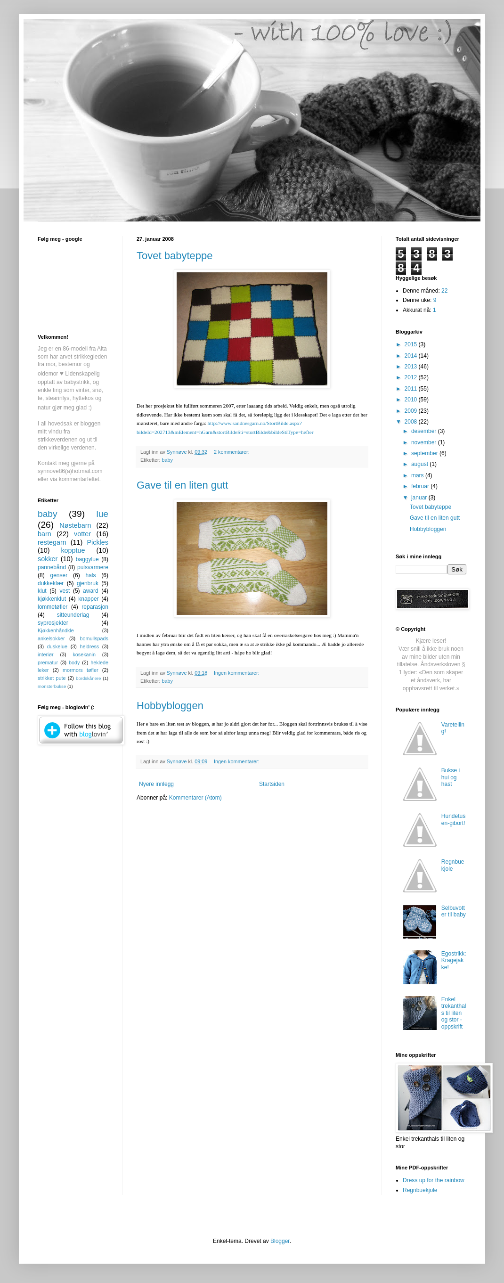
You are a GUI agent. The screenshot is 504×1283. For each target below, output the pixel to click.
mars (418, 475)
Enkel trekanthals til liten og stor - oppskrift (453, 1013)
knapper (88, 599)
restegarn (52, 542)
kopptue (73, 550)
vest (64, 591)
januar (420, 497)
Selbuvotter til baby (453, 911)
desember (424, 431)
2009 (412, 411)
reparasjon (94, 607)
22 (444, 290)
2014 (412, 355)
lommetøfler (52, 607)
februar (421, 486)
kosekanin (84, 654)
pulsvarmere (92, 567)
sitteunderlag (73, 615)
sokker (47, 559)
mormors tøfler (80, 670)
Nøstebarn (75, 525)
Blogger (280, 1241)
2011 (412, 388)
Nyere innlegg (156, 784)
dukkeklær (51, 583)
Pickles (97, 542)
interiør (46, 654)
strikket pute (51, 678)
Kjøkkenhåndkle (56, 630)
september (425, 453)
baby (167, 460)
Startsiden (272, 784)
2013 (412, 366)
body (74, 662)
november (424, 442)
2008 (412, 421)
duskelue (57, 646)
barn (44, 534)
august (420, 464)
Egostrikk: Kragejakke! (453, 960)
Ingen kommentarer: (237, 673)
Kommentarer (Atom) (195, 797)
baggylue (87, 559)
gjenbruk (87, 583)
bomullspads (94, 638)
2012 (412, 377)
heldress (89, 646)
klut (42, 591)
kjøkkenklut (52, 599)
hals (90, 575)
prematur (48, 662)
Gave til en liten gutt (182, 485)
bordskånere (88, 678)
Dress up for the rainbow (433, 1180)
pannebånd (52, 567)
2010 (412, 399)
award (90, 591)
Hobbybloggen (170, 705)
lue (102, 514)
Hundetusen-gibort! (453, 819)
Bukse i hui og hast (450, 777)
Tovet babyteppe (174, 256)
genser (58, 575)
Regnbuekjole (452, 865)
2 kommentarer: (232, 452)
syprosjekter (53, 623)
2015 (412, 344)
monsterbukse (52, 686)
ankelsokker (51, 638)
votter (82, 534)
